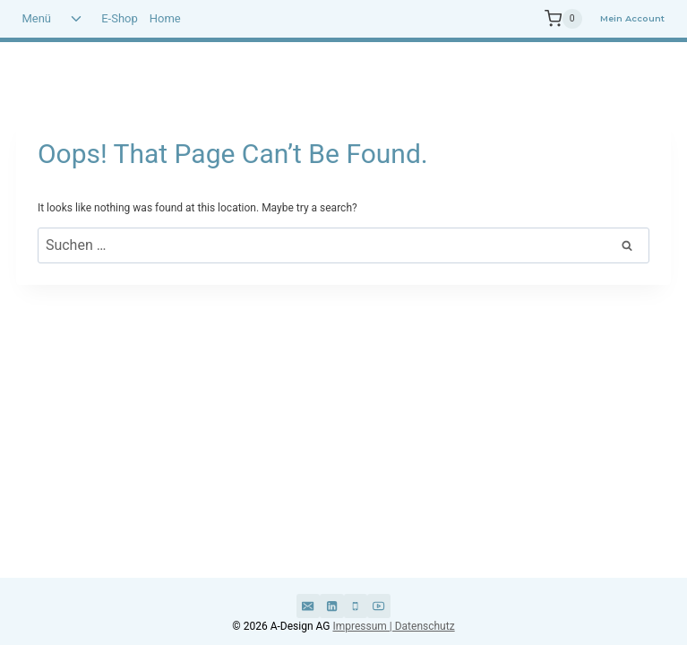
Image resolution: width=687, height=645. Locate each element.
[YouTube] (379, 605)
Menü (36, 18)
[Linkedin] (331, 605)
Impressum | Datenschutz (393, 626)
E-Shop (119, 18)
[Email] (308, 605)
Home (165, 18)
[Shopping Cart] (549, 19)
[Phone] (355, 605)
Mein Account (632, 18)
